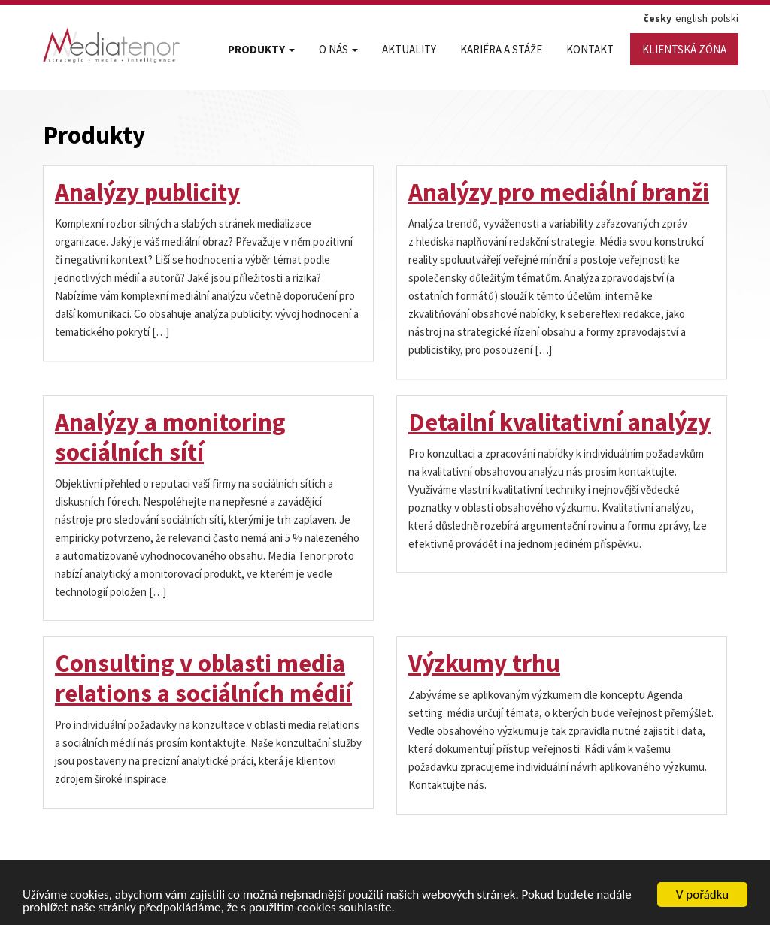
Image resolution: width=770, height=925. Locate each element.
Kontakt (590, 49)
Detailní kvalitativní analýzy (559, 422)
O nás (338, 49)
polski (724, 18)
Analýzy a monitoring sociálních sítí (170, 437)
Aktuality (409, 49)
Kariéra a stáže (501, 49)
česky (657, 18)
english (691, 18)
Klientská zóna (684, 49)
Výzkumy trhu (484, 663)
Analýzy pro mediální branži (558, 192)
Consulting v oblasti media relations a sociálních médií (203, 678)
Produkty (261, 49)
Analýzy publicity (147, 192)
